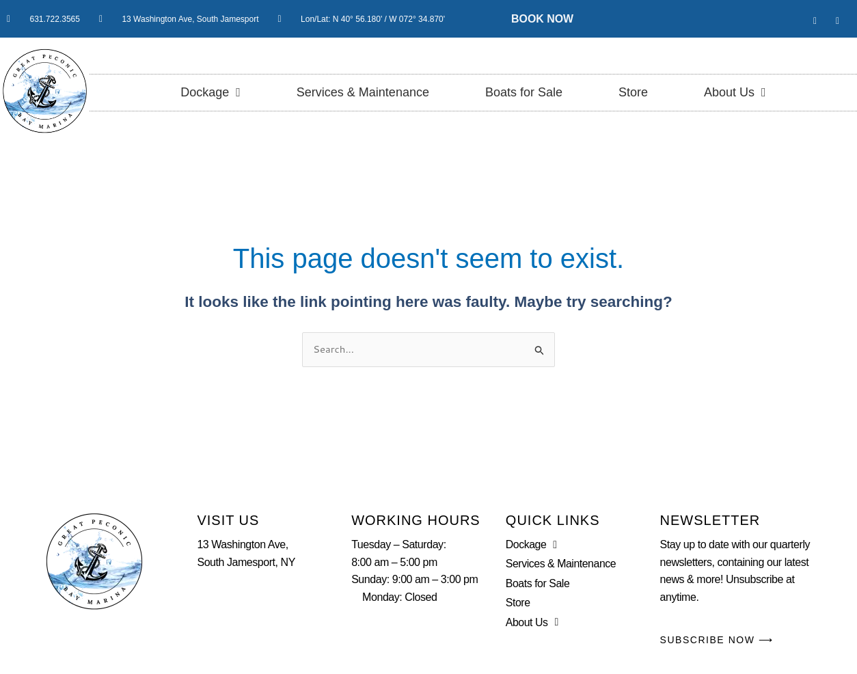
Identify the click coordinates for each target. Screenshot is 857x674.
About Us (735, 92)
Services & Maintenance (363, 92)
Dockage (210, 92)
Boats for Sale (523, 92)
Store (633, 92)
